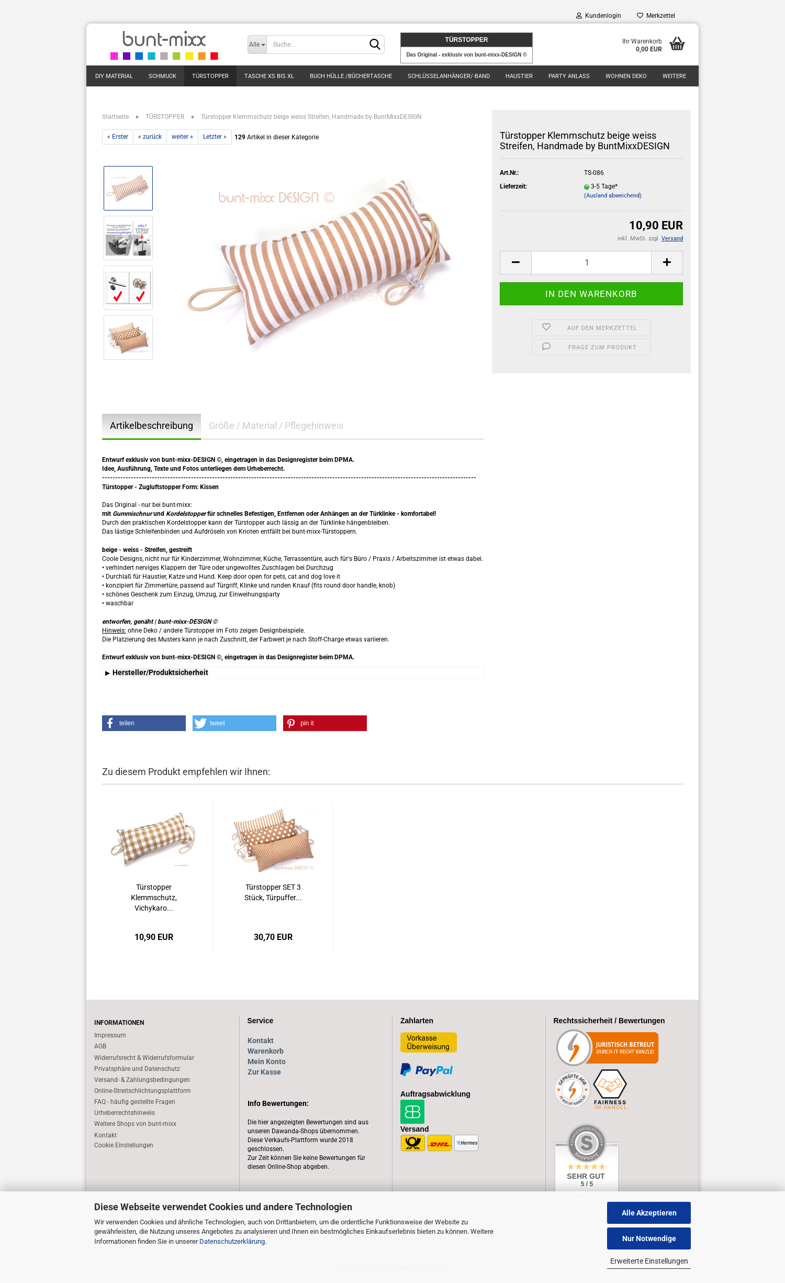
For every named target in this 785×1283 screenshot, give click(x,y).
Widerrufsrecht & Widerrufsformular (144, 1057)
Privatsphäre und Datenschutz (137, 1068)
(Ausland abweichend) (613, 195)
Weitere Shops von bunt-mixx (135, 1123)
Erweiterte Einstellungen (649, 1261)
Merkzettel (656, 15)
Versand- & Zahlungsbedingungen (142, 1079)
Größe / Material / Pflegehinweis (276, 425)
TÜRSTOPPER (210, 76)
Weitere (674, 76)
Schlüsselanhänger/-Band (449, 76)
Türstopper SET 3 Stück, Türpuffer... (273, 892)
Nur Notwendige (649, 1238)
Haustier (519, 76)
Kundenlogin (598, 15)
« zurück (150, 136)
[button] (144, 723)
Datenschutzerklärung (232, 1241)
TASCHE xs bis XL (269, 76)
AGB (100, 1046)
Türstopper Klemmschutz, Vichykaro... (154, 897)
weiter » (182, 136)
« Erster (117, 136)
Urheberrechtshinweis (124, 1112)
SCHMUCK (162, 76)
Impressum (110, 1035)
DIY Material (114, 76)
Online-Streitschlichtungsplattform (142, 1090)
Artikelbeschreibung (151, 425)
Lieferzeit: (513, 186)
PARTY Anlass (569, 76)
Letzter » (215, 136)
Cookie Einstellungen (123, 1145)
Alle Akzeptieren (649, 1213)
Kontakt (105, 1135)
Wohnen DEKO (626, 76)
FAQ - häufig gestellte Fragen (134, 1101)
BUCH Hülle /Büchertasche (351, 76)
